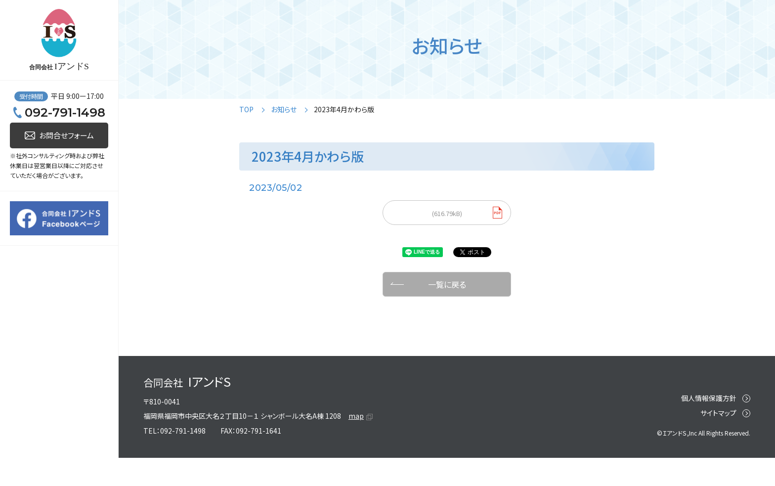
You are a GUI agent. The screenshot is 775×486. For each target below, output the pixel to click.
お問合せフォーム (66, 375)
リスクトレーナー (53, 134)
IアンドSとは (34, 242)
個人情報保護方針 (708, 412)
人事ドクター (49, 98)
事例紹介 (28, 206)
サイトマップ (718, 427)
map (356, 430)
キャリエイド (44, 170)
